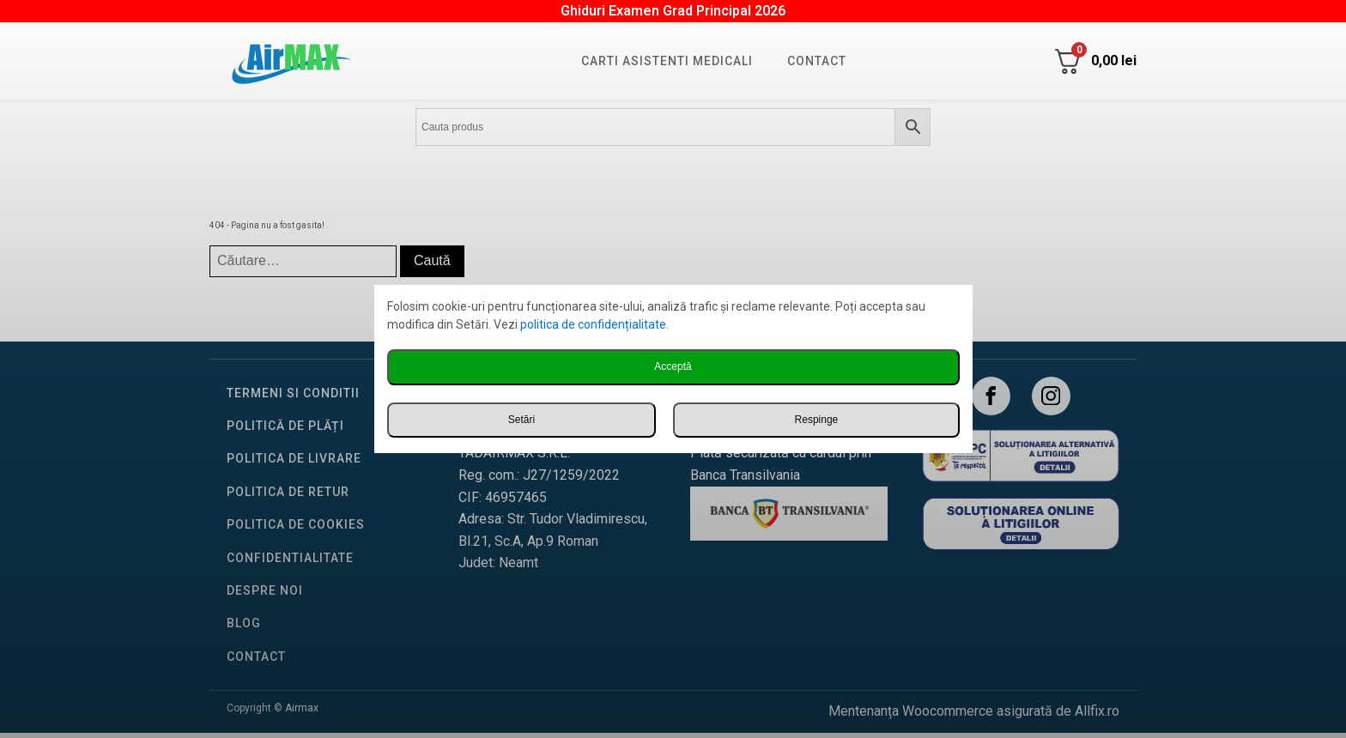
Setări (521, 420)
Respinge (817, 420)
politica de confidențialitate (593, 324)
